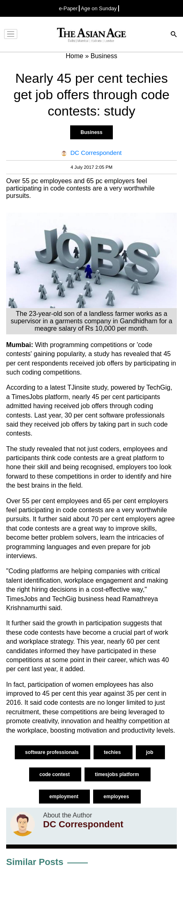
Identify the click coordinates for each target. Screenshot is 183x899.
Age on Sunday (99, 8)
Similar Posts (34, 862)
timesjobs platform (117, 774)
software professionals (52, 752)
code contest (55, 774)
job (150, 752)
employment (64, 796)
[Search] (174, 35)
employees (116, 796)
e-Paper (68, 8)
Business (91, 132)
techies (113, 752)
